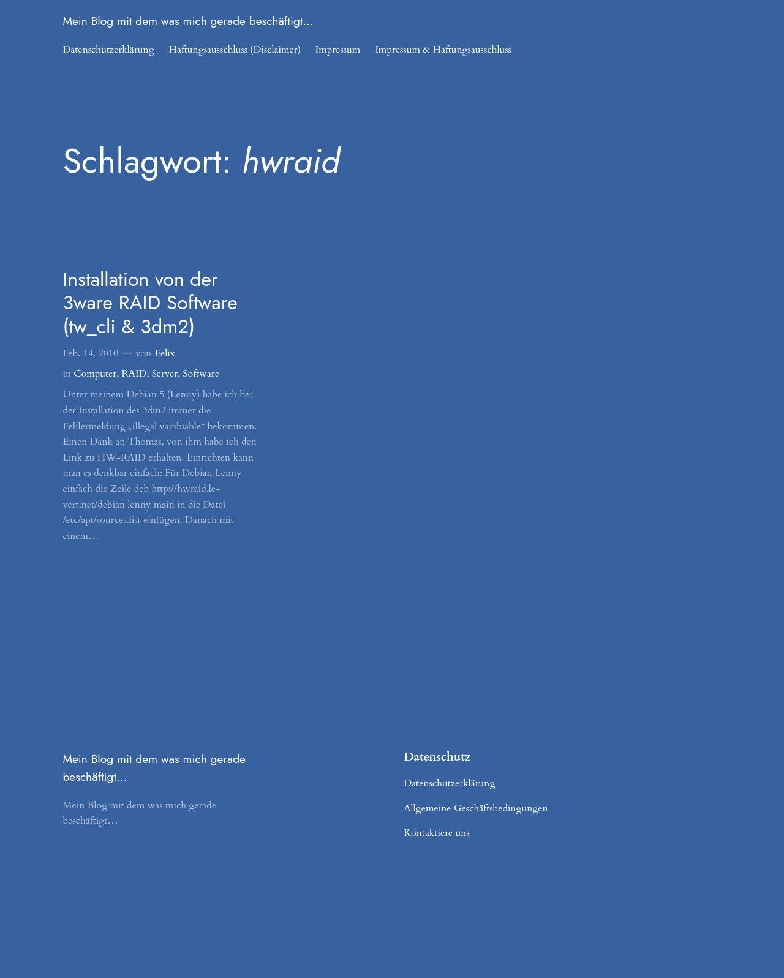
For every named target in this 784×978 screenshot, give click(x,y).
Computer (95, 373)
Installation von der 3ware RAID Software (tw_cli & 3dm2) (149, 303)
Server (165, 373)
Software (201, 373)
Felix (165, 353)
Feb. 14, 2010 (90, 353)
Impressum (338, 49)
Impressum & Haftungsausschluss (443, 49)
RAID (134, 373)
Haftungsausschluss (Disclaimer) (235, 49)
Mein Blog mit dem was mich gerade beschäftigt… (187, 20)
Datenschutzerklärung (108, 49)
